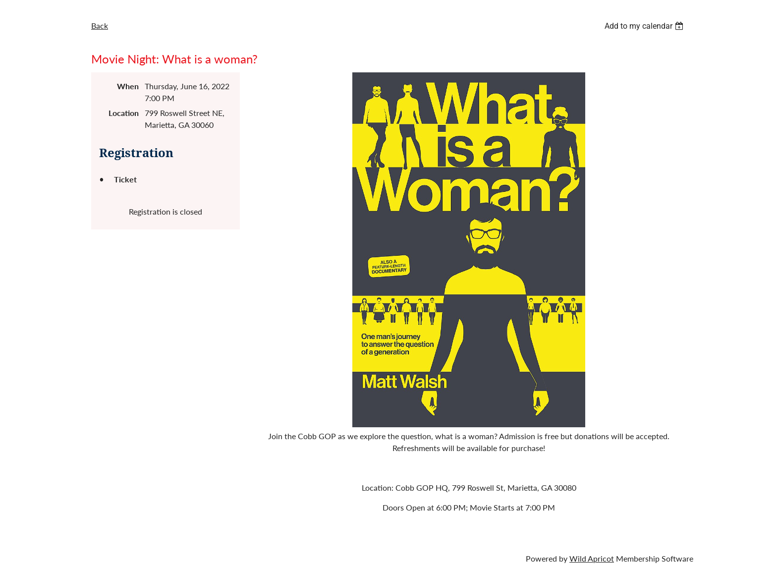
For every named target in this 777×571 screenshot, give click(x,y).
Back (99, 25)
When (128, 86)
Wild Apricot (591, 558)
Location (124, 112)
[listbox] (645, 26)
